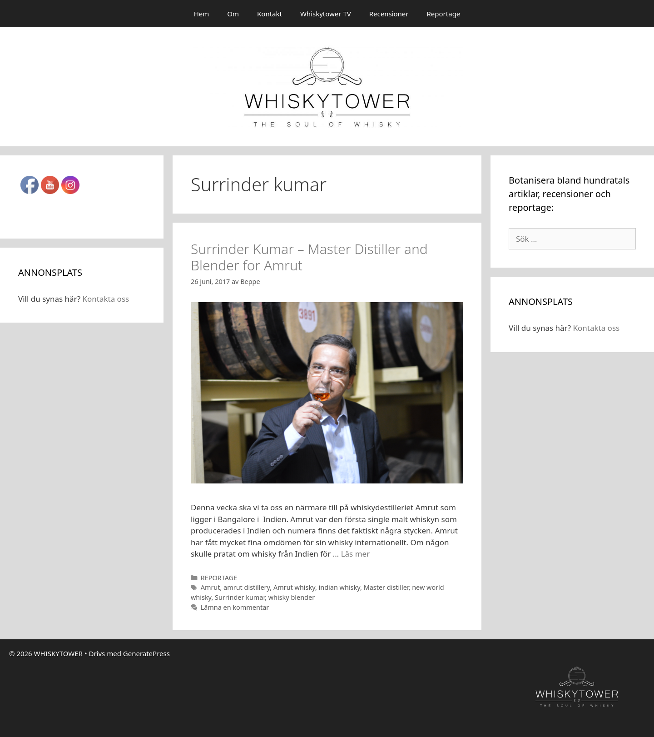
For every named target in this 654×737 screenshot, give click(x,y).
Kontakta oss (105, 299)
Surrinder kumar (240, 597)
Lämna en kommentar (235, 607)
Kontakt (269, 13)
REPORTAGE (219, 577)
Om (233, 13)
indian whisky (339, 587)
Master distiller (386, 587)
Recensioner (389, 13)
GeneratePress (146, 653)
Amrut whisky (294, 587)
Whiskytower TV (325, 13)
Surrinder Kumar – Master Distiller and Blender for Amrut (309, 256)
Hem (201, 13)
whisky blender (291, 597)
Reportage (444, 13)
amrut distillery (246, 587)
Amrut (210, 587)
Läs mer (355, 553)
